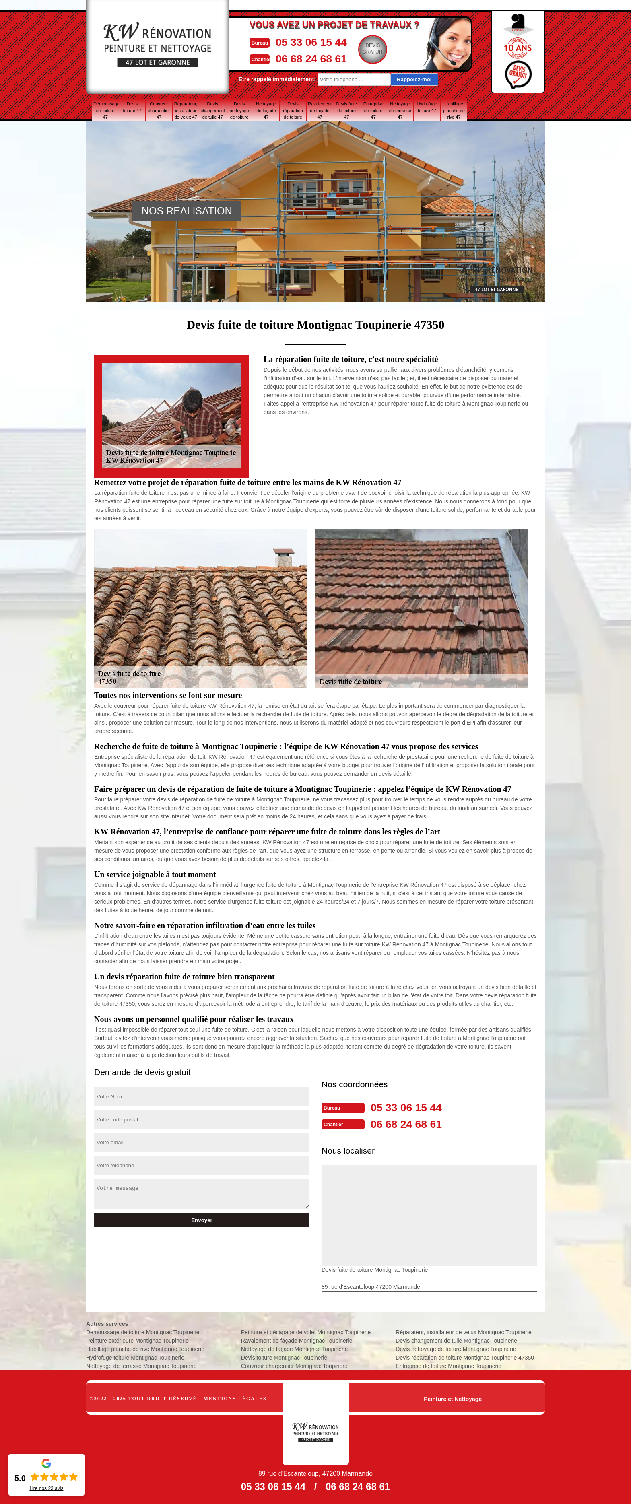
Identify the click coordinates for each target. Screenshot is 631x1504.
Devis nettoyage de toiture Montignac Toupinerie (456, 1348)
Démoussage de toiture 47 (106, 110)
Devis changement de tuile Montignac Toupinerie (456, 1340)
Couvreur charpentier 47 (159, 110)
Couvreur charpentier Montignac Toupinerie (295, 1365)
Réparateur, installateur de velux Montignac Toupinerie (464, 1331)
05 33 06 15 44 (313, 41)
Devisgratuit (377, 49)
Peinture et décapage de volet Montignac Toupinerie (306, 1331)
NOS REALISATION (187, 210)
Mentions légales (235, 1398)
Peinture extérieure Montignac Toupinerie (137, 1340)
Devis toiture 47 (132, 107)
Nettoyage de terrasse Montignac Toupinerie (141, 1365)
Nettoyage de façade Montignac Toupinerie (294, 1348)
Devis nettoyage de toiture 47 (239, 110)
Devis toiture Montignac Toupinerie (284, 1357)
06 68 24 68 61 (313, 57)
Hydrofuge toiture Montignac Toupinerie (135, 1357)
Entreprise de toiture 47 (373, 110)
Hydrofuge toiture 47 (427, 107)
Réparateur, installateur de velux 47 (185, 110)
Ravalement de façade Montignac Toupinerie (297, 1340)
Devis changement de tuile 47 (212, 110)
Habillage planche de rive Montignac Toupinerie (145, 1348)
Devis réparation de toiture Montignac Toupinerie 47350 (465, 1357)
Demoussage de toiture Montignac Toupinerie (142, 1331)
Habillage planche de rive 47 (454, 110)
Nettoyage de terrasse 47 (400, 110)
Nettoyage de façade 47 (266, 110)
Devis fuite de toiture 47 (346, 110)
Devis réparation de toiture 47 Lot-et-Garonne (293, 110)
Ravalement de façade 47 (320, 110)
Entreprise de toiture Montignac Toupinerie (448, 1365)
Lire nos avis (46, 1488)
